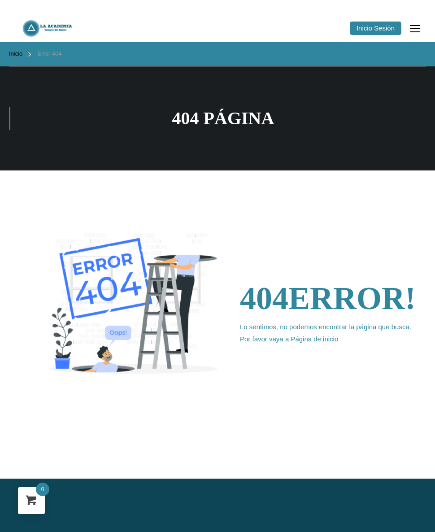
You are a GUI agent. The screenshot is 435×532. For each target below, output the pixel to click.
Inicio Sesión (376, 28)
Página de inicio (314, 339)
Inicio (15, 53)
